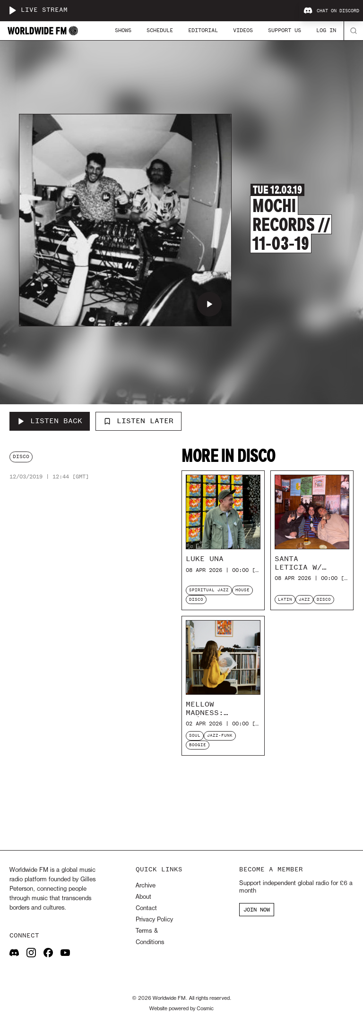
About (143, 897)
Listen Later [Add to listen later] (138, 421)
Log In (326, 30)
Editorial (203, 30)
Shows (123, 30)
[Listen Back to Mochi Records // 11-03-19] (49, 421)
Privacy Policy (154, 919)
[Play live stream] (12, 10)
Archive (146, 885)
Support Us (284, 30)
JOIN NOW (256, 909)
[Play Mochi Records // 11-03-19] (209, 304)
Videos (243, 30)
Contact (146, 908)
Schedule (160, 30)
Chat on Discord (331, 11)
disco (21, 456)
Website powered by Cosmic (181, 1008)
